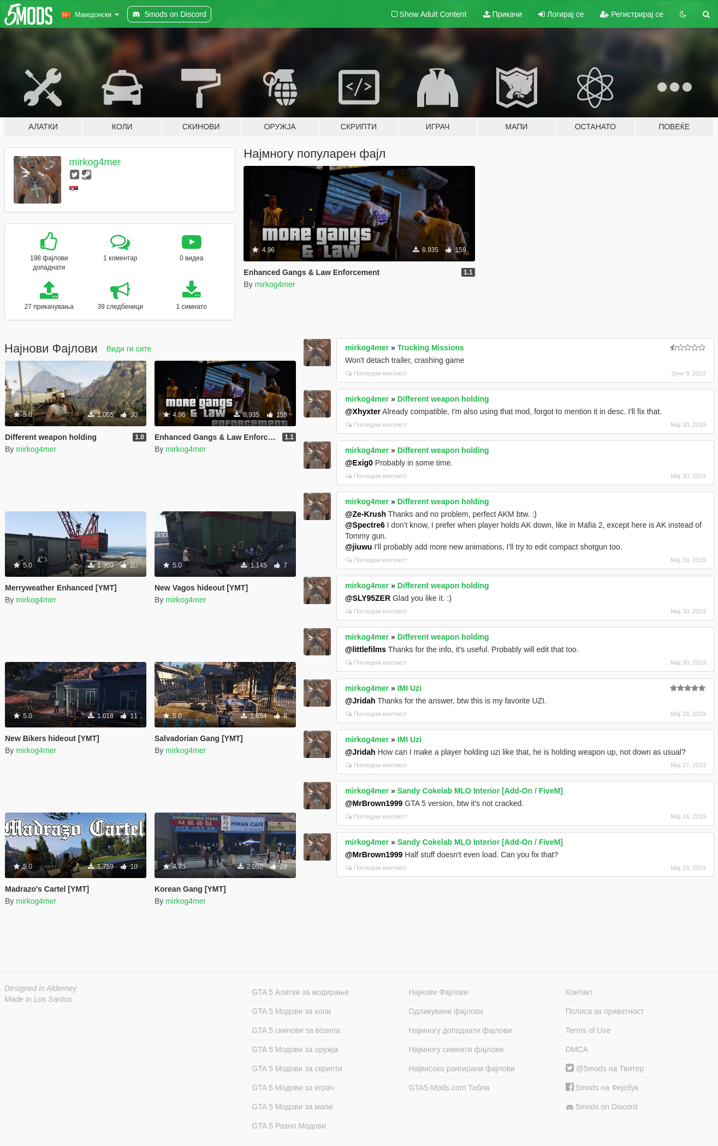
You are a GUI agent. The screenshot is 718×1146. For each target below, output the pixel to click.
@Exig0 (359, 462)
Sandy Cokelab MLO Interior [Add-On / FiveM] (480, 790)
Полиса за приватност (605, 1011)
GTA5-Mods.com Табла (449, 1087)
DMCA (577, 1049)
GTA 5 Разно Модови (288, 1125)
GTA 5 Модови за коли (291, 1011)
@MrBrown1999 (373, 803)
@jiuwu (358, 546)
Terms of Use (588, 1030)
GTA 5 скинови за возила (296, 1030)
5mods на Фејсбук (602, 1088)
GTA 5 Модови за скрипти (297, 1068)
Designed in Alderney (40, 988)
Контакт (579, 992)
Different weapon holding (443, 399)
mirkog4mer (95, 162)
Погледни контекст (376, 373)
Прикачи (503, 14)
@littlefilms (365, 649)
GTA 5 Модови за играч (293, 1087)
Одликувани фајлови (446, 1011)
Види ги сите (129, 348)
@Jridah (360, 700)
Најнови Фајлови (438, 992)
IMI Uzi (409, 688)
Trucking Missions (430, 347)
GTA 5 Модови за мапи (292, 1106)
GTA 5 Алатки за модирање (300, 992)
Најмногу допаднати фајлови (460, 1030)
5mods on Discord (602, 1107)
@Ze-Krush (365, 514)
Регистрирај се (631, 14)
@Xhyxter (363, 411)
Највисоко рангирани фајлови (462, 1068)
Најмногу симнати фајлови (456, 1049)
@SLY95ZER (367, 598)
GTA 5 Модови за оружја (295, 1049)
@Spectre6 (365, 525)
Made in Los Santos (38, 999)
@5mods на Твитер (605, 1068)
